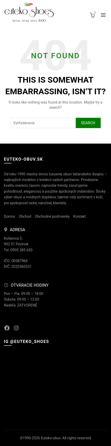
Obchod (25, 216)
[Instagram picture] (20, 365)
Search (88, 123)
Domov (9, 216)
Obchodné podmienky (52, 216)
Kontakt (79, 216)
